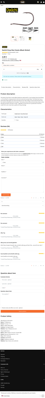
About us (3, 367)
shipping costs (13, 59)
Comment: (4, 177)
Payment (3, 354)
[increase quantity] (41, 69)
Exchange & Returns (5, 358)
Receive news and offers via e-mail (12, 307)
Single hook (17, 113)
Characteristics (16, 87)
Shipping (3, 356)
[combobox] (21, 396)
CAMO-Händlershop (5, 383)
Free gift (2, 385)
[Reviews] (8, 52)
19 (40, 197)
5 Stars (2, 134)
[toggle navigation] (1, 2)
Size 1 (22, 117)
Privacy (2, 374)
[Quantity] (21, 69)
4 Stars (2, 137)
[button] (41, 2)
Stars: (2, 159)
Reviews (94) (25, 87)
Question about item (35, 87)
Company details (4, 376)
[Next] (43, 198)
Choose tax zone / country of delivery (11, 60)
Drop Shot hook (24, 113)
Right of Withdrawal (5, 372)
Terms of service (4, 369)
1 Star (2, 146)
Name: (3, 165)
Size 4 (16, 117)
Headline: (3, 171)
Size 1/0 (26, 117)
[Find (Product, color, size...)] (4, 2)
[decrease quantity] (4, 69)
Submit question (22, 311)
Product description (6, 87)
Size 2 (19, 117)
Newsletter (3, 360)
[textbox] (21, 396)
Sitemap (2, 387)
